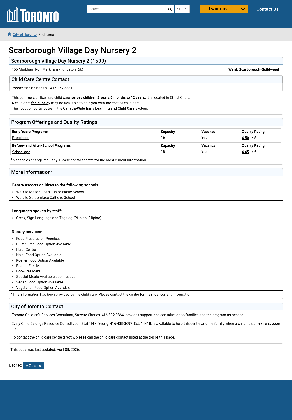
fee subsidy (40, 102)
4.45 (245, 151)
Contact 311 (268, 9)
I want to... (220, 9)
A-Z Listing (33, 365)
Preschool (20, 137)
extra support (269, 323)
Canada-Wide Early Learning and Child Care (99, 108)
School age (21, 151)
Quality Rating (253, 131)
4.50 (245, 137)
